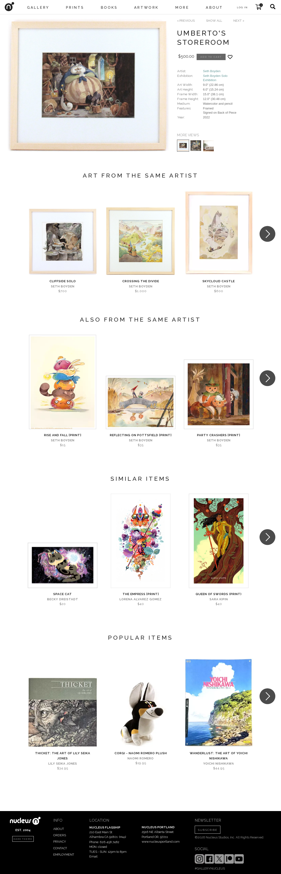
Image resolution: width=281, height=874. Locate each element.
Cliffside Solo (63, 281)
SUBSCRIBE (207, 830)
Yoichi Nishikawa (218, 763)
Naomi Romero (141, 758)
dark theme (22, 839)
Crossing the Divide (140, 281)
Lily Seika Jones (62, 763)
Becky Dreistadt (62, 599)
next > (238, 20)
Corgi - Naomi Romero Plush (141, 753)
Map (122, 837)
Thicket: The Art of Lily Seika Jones (62, 755)
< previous (186, 20)
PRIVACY (59, 841)
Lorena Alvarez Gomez (141, 599)
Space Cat (62, 594)
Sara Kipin (219, 599)
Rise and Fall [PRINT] (62, 435)
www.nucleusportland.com (161, 841)
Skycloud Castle (218, 281)
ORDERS (59, 835)
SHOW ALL (214, 20)
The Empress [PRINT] (141, 594)
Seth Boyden (211, 71)
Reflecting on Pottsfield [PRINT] (141, 435)
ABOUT (58, 829)
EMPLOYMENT (63, 854)
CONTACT (60, 848)
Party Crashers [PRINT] (218, 435)
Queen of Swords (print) (219, 594)
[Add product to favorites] (230, 57)
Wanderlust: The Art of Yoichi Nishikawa (219, 755)
